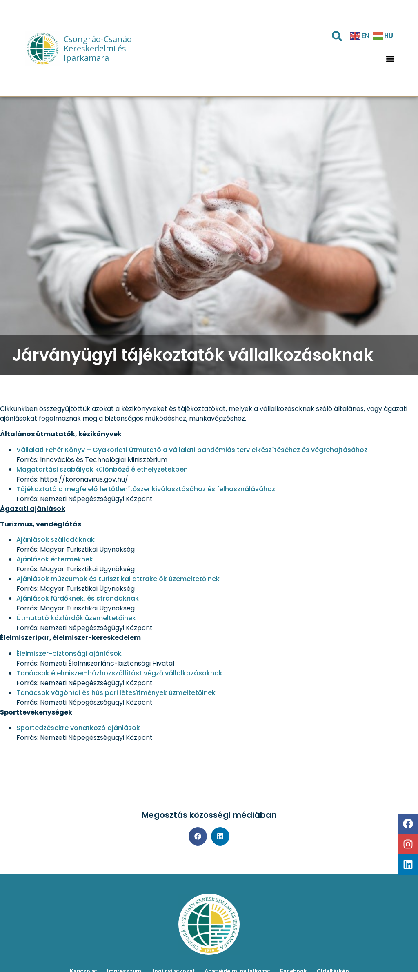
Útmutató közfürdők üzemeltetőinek (76, 618)
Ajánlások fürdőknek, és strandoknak (77, 598)
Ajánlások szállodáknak (55, 539)
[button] (390, 59)
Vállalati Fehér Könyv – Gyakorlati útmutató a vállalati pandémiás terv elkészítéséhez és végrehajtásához (191, 450)
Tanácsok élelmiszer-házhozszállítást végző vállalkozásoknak (119, 673)
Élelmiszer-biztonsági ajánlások (69, 653)
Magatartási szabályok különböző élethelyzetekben (102, 469)
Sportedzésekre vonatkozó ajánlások (78, 727)
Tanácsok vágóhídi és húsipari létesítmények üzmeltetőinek (116, 692)
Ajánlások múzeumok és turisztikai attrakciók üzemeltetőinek (118, 579)
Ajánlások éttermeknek (54, 559)
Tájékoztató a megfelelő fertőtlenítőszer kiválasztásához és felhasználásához (145, 489)
